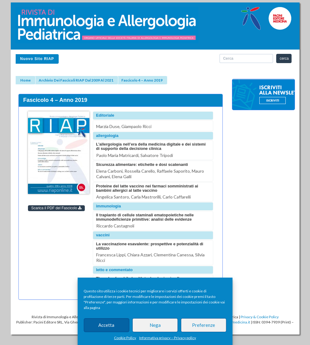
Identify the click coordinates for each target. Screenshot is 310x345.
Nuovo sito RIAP (37, 59)
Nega (155, 325)
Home (25, 80)
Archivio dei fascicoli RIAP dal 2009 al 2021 (76, 80)
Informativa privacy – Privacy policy (167, 337)
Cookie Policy (125, 337)
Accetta (106, 325)
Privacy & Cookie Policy (260, 317)
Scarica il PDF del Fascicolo (56, 208)
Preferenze (203, 325)
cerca (284, 58)
